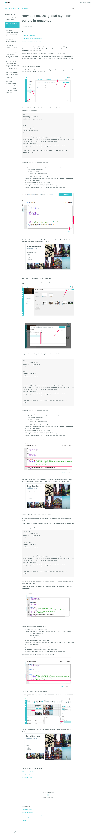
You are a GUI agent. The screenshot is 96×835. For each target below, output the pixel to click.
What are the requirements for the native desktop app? (11, 83)
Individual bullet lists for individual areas (32, 41)
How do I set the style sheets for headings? (11, 18)
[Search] (80, 8)
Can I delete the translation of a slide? (11, 40)
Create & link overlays (27, 812)
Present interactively (27, 774)
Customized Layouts (27, 809)
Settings (24, 820)
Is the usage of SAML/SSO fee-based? (11, 46)
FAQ (19, 8)
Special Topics (24, 8)
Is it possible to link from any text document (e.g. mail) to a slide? (12, 90)
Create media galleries (27, 777)
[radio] (44, 795)
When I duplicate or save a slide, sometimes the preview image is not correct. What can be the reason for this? (12, 54)
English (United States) (84, 2)
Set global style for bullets (28, 35)
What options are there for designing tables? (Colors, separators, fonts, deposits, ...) (12, 75)
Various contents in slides (28, 771)
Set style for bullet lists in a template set (31, 38)
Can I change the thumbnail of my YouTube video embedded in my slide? (12, 33)
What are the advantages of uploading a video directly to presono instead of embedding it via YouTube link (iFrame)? (12, 65)
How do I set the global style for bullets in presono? (11, 25)
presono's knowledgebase (10, 8)
